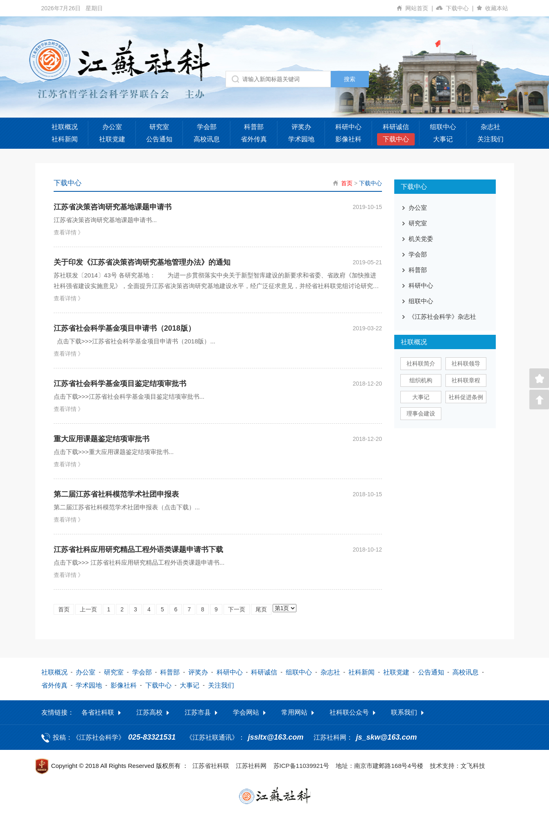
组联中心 (443, 126)
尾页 (261, 609)
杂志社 (490, 126)
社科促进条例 (466, 397)
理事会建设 (421, 413)
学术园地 (301, 139)
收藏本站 (496, 8)
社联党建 (112, 139)
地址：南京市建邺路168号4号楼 (379, 765)
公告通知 (159, 139)
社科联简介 (421, 363)
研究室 (159, 126)
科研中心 (348, 126)
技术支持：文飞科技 (457, 765)
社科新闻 (65, 139)
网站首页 (420, 8)
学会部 (207, 126)
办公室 (112, 126)
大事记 (443, 139)
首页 (346, 183)
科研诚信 (396, 126)
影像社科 (348, 139)
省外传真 (254, 139)
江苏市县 (198, 712)
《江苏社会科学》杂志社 (442, 316)
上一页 (88, 609)
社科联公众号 (349, 712)
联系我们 (404, 712)
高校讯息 (207, 139)
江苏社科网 (251, 765)
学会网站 (246, 712)
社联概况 (65, 126)
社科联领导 (466, 363)
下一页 (236, 609)
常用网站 (294, 712)
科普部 (254, 126)
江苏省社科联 (210, 765)
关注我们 (490, 139)
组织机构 (420, 380)
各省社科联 (97, 712)
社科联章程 (466, 380)
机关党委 (421, 238)
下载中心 (461, 8)
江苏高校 (149, 712)
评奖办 (301, 126)
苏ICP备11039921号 (301, 765)
